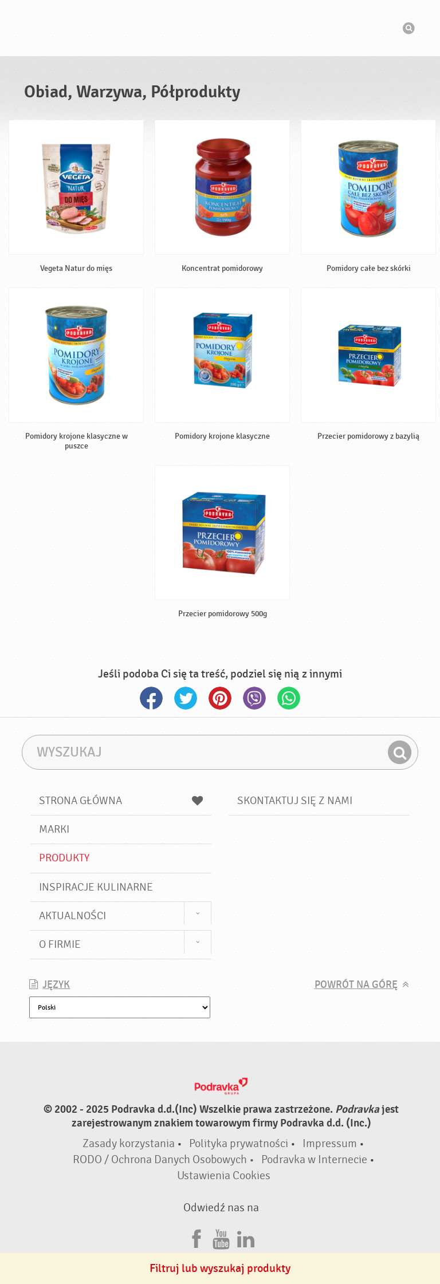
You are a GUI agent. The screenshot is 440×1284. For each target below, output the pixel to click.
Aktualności (72, 915)
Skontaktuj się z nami (294, 800)
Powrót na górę (356, 985)
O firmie (60, 944)
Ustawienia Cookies (223, 1175)
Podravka (220, 28)
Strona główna (121, 800)
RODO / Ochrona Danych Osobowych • (165, 1159)
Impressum (329, 1143)
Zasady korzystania (128, 1143)
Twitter (185, 698)
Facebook (151, 698)
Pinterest (220, 698)
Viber (254, 698)
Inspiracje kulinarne (96, 887)
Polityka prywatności (238, 1143)
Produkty (64, 858)
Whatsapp (288, 698)
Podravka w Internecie (314, 1159)
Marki (54, 829)
